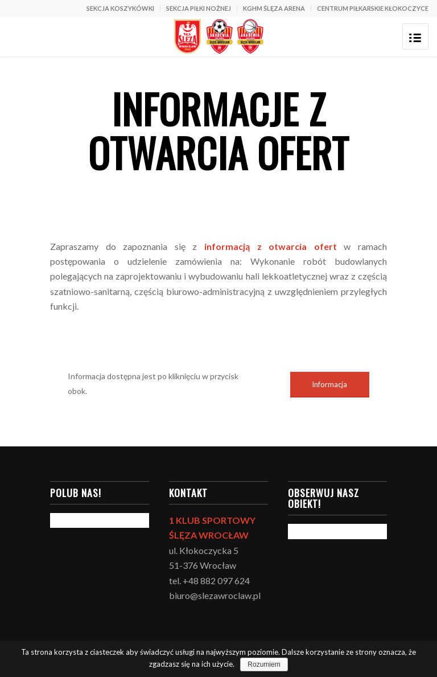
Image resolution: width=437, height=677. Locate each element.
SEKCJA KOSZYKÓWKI (120, 8)
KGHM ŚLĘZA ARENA (274, 8)
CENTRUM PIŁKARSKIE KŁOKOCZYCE (372, 8)
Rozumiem (264, 664)
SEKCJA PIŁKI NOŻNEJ (198, 8)
